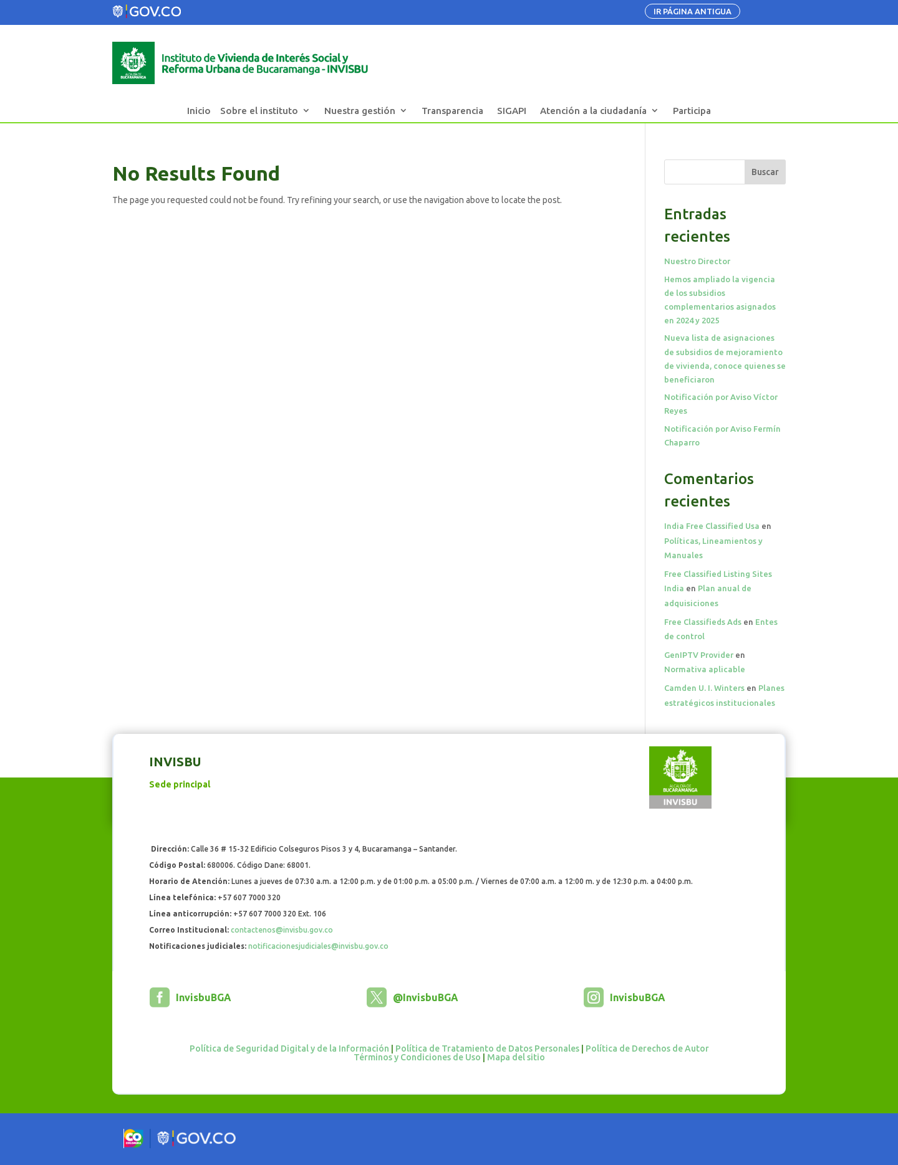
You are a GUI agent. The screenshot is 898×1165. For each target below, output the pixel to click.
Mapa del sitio (516, 1057)
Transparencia (452, 110)
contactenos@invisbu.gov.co (282, 930)
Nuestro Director (697, 261)
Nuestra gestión (359, 110)
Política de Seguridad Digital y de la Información (289, 1048)
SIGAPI (511, 110)
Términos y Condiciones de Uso (417, 1057)
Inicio (199, 110)
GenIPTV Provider (698, 654)
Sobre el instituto (259, 110)
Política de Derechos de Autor (647, 1048)
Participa (692, 110)
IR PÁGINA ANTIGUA (692, 11)
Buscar (765, 172)
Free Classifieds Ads (702, 621)
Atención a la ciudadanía (593, 110)
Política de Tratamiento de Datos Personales (487, 1048)
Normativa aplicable (704, 669)
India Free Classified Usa (712, 525)
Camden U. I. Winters (704, 687)
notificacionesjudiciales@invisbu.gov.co (318, 946)
